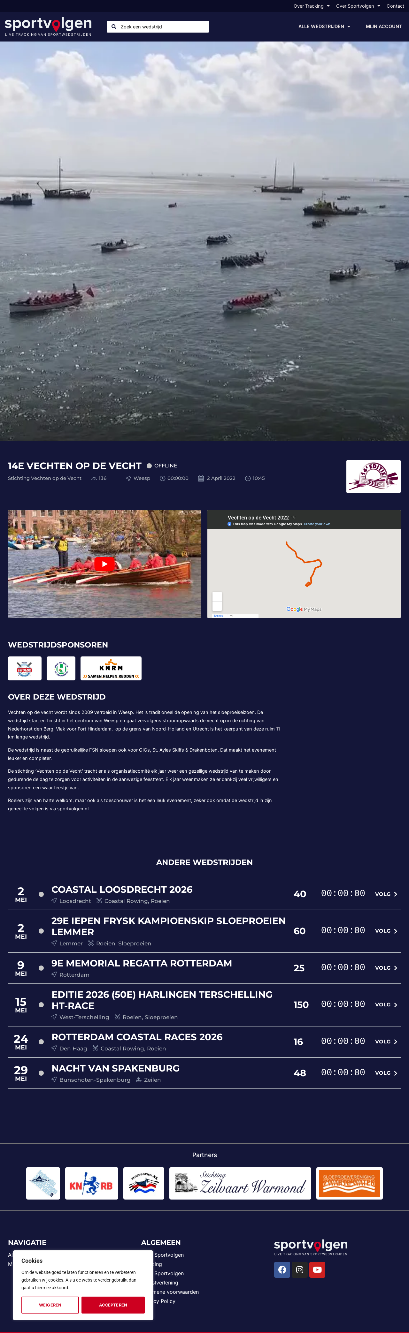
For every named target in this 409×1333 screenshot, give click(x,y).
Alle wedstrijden (324, 26)
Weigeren (50, 1305)
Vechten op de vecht (30, 712)
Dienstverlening (159, 1282)
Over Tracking (312, 6)
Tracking (151, 1264)
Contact (395, 6)
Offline (165, 465)
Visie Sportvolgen (162, 1273)
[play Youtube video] (104, 564)
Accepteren (113, 1305)
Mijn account (384, 26)
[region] (83, 1285)
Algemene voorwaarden (170, 1291)
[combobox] (158, 27)
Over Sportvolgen (358, 6)
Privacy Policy (158, 1301)
